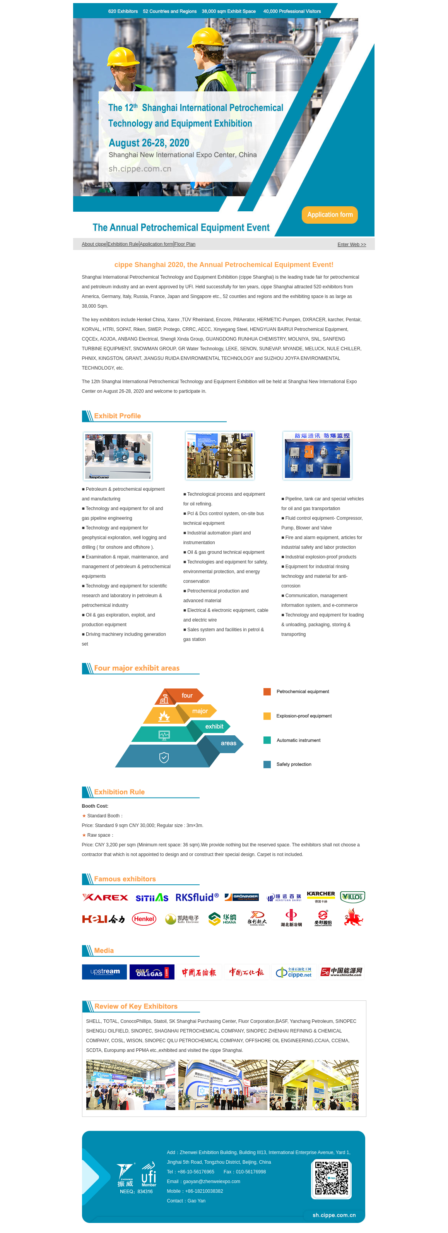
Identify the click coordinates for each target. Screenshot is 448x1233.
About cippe (94, 244)
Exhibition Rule (123, 244)
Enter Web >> (352, 244)
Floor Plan (185, 244)
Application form (156, 244)
